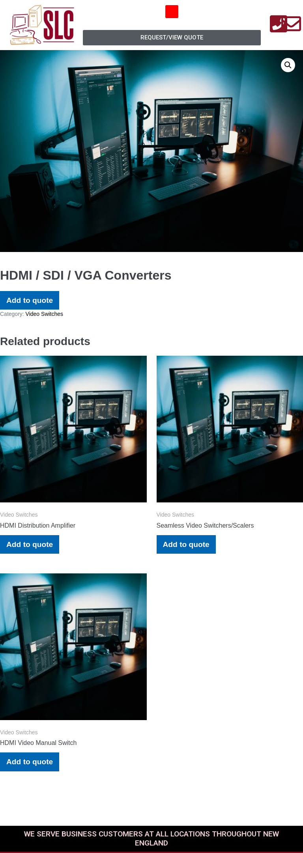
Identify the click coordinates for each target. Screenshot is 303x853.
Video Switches (44, 314)
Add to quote (29, 300)
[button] (171, 11)
